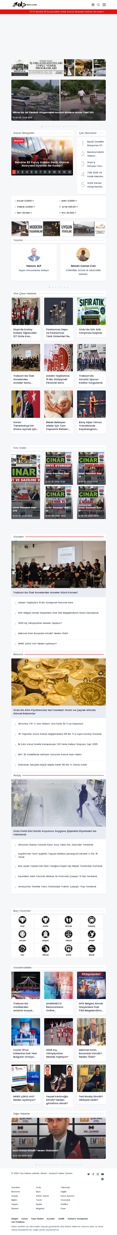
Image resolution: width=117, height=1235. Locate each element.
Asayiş (14, 1196)
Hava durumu (67, 1196)
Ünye (63, 1208)
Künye (25, 1218)
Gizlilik (61, 1218)
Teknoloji (65, 1187)
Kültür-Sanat (42, 1196)
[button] (42, 126)
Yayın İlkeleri (37, 1218)
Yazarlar (18, 240)
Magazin (40, 1208)
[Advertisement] (58, 37)
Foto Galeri (19, 448)
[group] (34, 262)
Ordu (38, 1187)
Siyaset (14, 1208)
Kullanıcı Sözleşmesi (78, 1218)
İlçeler (39, 1204)
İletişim (14, 1218)
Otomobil (65, 1200)
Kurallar (51, 1218)
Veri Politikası (18, 1222)
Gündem (15, 1187)
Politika (64, 1204)
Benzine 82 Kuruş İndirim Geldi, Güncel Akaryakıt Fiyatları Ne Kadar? (66, 11)
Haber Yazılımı (65, 1173)
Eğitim (14, 1200)
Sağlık (64, 1191)
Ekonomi (15, 1191)
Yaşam (14, 1204)
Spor (38, 1191)
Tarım (39, 1200)
